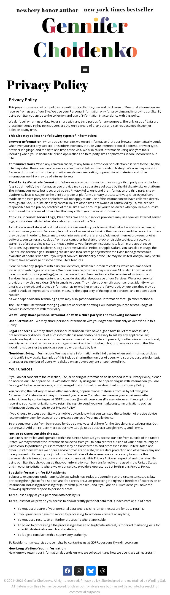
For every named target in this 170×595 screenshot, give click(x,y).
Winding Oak (157, 580)
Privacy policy (90, 580)
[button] (85, 69)
